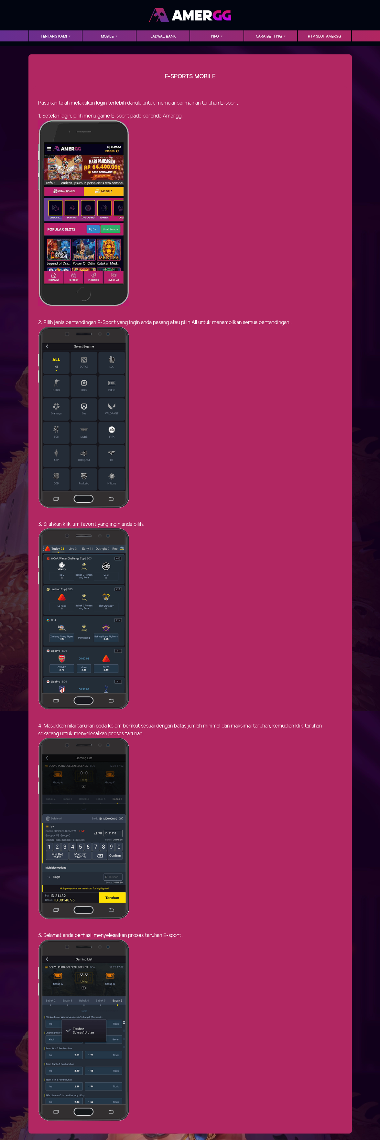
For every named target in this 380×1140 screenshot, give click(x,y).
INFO (215, 36)
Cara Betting (269, 36)
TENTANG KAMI (54, 36)
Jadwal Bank (163, 36)
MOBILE (107, 36)
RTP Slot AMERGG (324, 36)
